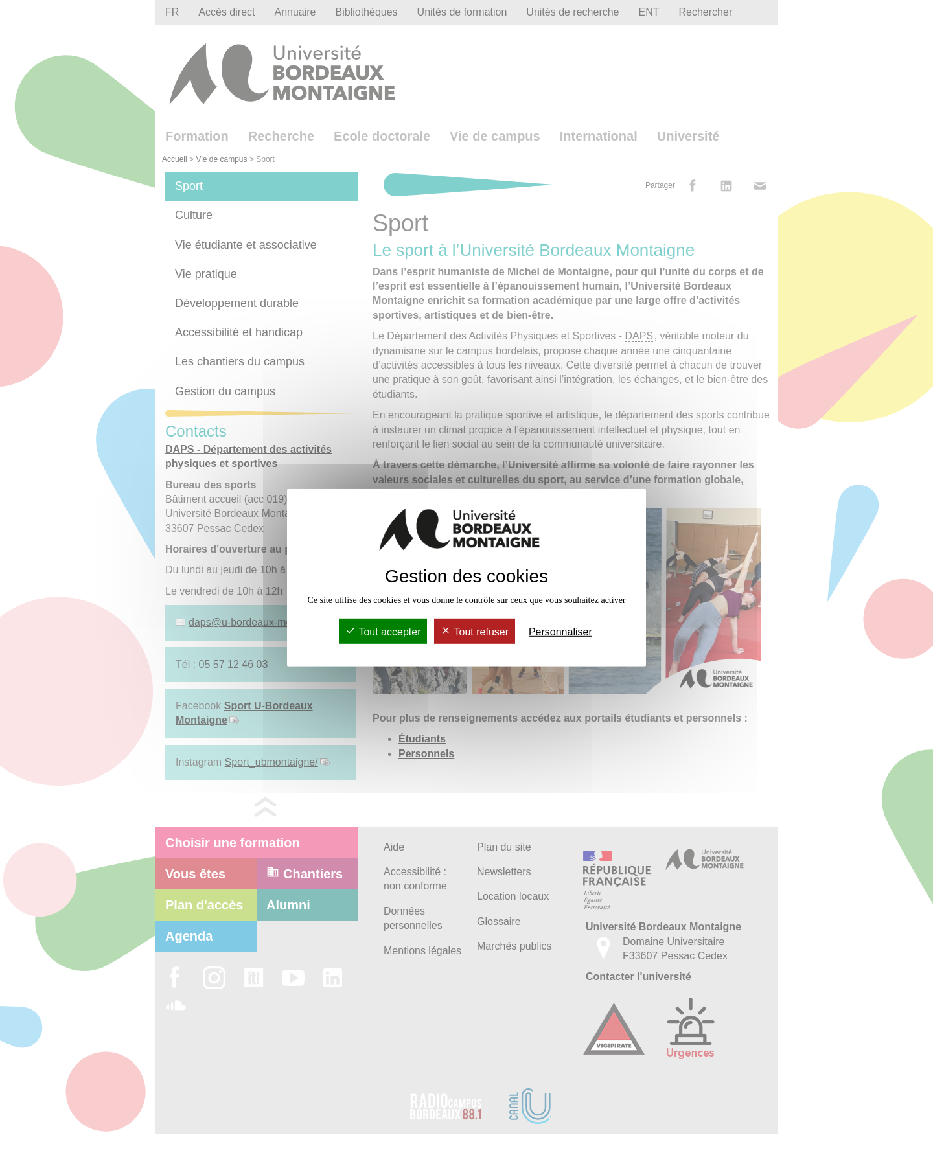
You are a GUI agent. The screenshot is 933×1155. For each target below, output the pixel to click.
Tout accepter (382, 631)
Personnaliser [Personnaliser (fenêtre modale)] (560, 631)
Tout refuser (475, 631)
